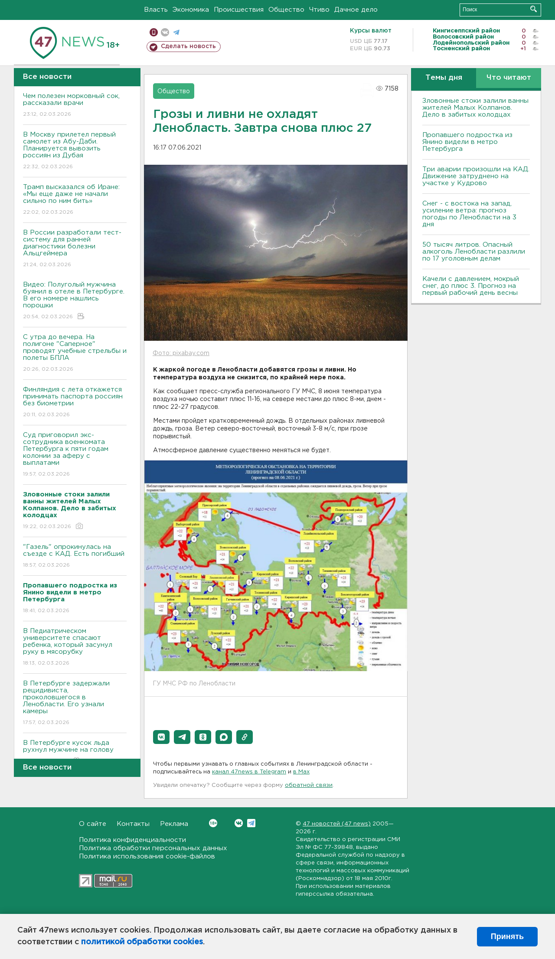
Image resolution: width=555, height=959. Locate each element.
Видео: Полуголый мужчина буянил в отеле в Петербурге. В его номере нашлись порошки (75, 301)
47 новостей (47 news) (337, 824)
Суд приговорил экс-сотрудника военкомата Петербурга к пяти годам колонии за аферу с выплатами (75, 455)
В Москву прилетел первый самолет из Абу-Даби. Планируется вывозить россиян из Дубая (75, 151)
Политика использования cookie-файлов (147, 856)
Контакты (133, 824)
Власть (156, 10)
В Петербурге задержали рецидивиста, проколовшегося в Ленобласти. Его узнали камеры (75, 703)
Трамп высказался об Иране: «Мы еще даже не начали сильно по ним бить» (75, 200)
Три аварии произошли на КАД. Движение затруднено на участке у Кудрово (475, 176)
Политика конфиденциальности (132, 840)
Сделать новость (188, 46)
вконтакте (165, 32)
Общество (286, 10)
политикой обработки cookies (142, 942)
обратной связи (309, 785)
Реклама (174, 824)
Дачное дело (356, 10)
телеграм (176, 32)
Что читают (508, 78)
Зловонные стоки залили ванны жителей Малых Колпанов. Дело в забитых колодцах (475, 107)
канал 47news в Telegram (249, 772)
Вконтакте (213, 823)
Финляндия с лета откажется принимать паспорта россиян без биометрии (75, 402)
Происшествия (239, 10)
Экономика (191, 10)
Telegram (251, 823)
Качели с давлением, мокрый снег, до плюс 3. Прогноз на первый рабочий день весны (470, 286)
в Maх (301, 772)
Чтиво (319, 10)
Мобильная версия (154, 32)
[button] (161, 737)
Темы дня (443, 78)
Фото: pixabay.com (181, 353)
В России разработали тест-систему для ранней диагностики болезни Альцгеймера (75, 249)
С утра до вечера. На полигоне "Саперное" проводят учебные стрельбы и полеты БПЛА (75, 353)
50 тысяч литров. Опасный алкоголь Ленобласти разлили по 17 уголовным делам (473, 251)
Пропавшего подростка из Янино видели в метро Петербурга (467, 142)
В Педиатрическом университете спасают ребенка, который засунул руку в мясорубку (75, 647)
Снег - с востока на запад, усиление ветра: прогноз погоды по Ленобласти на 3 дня (469, 214)
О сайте (92, 824)
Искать (533, 9)
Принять (507, 936)
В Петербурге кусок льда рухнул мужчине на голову (75, 752)
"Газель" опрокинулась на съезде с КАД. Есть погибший (75, 556)
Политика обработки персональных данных (153, 848)
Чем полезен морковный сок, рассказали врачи (75, 105)
